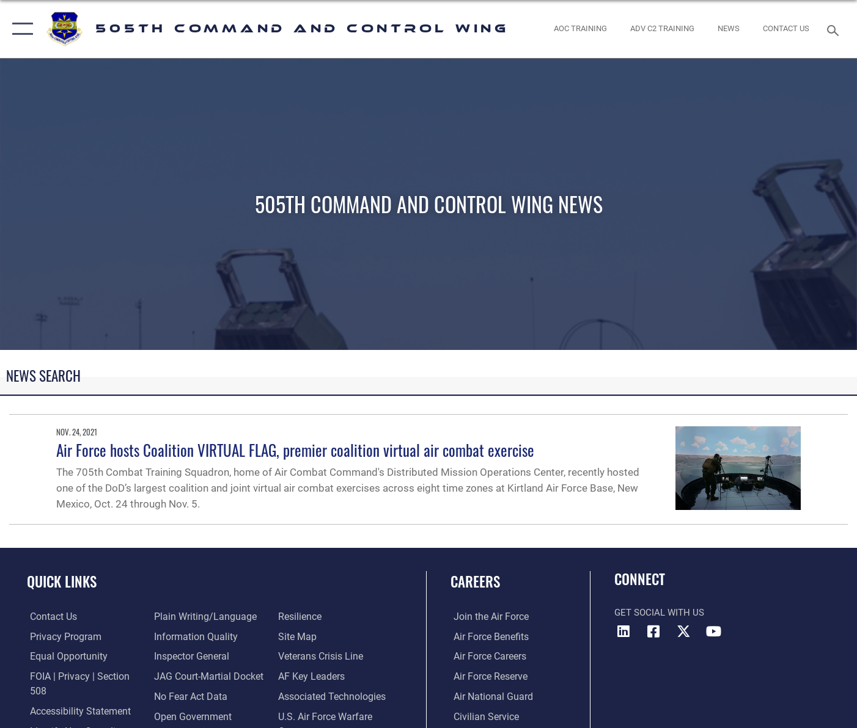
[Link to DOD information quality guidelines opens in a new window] (192, 616)
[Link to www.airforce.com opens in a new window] (487, 616)
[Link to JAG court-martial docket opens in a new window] (206, 656)
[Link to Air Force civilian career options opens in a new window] (482, 715)
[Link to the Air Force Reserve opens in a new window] (487, 676)
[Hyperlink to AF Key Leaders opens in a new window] (310, 656)
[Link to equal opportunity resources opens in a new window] (63, 656)
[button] (20, 29)
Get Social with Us (659, 612)
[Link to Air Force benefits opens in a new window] (487, 636)
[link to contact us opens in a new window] (786, 29)
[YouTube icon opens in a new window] (713, 631)
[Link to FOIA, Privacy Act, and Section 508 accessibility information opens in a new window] (83, 676)
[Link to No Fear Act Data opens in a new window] (188, 676)
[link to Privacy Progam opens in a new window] (60, 636)
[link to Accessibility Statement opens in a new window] (75, 696)
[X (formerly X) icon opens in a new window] (683, 631)
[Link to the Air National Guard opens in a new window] (488, 696)
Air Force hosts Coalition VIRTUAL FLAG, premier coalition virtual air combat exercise (295, 450)
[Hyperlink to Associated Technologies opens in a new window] (331, 676)
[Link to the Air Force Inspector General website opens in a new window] (189, 636)
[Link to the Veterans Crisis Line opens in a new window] (320, 636)
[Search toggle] (834, 29)
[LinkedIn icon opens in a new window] (623, 631)
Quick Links (62, 581)
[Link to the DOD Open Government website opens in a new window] (189, 696)
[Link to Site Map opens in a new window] (297, 616)
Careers (475, 581)
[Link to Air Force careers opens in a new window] (486, 656)
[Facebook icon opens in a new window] (653, 631)
